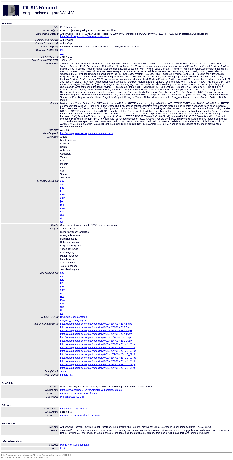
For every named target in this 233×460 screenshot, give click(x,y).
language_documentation (73, 317)
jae (61, 201)
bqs (62, 187)
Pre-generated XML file (72, 396)
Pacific (63, 448)
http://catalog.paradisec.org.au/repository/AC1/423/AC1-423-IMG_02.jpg (98, 351)
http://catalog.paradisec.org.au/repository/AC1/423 (86, 133)
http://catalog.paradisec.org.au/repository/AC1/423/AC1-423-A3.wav (96, 334)
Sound (63, 371)
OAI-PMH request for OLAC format (78, 393)
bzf (61, 191)
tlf (61, 218)
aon (62, 184)
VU (61, 53)
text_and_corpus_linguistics (74, 320)
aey (62, 181)
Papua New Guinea (70, 444)
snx (62, 215)
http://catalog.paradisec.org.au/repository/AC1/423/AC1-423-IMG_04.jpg (98, 364)
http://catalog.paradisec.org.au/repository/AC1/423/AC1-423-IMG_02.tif (97, 354)
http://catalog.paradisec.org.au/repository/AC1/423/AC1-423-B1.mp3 (96, 337)
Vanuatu (85, 444)
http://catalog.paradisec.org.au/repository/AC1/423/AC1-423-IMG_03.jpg (98, 357)
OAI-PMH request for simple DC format (80, 415)
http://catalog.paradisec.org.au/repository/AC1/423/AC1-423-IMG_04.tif (97, 368)
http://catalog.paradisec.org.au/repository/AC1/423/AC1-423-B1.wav (96, 340)
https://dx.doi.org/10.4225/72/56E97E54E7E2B (84, 36)
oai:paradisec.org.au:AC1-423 (76, 408)
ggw (62, 198)
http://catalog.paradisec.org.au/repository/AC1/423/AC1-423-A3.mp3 (96, 330)
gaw (62, 194)
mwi (62, 211)
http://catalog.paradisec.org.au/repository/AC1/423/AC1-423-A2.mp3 (96, 323)
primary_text (66, 374)
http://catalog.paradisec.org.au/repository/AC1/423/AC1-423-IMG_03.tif (97, 361)
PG (62, 50)
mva (62, 208)
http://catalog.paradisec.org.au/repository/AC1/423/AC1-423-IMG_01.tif (97, 347)
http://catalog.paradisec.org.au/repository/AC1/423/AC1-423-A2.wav (96, 327)
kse (62, 204)
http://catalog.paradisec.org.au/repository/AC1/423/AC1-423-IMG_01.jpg (98, 344)
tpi (61, 221)
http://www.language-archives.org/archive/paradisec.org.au (91, 390)
